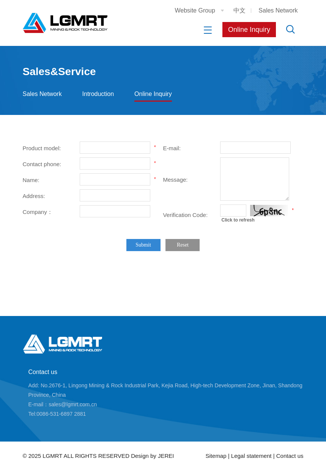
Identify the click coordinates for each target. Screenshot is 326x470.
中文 (239, 10)
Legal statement (252, 456)
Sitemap (216, 456)
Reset (183, 245)
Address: (34, 196)
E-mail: (172, 148)
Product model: (42, 148)
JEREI (166, 456)
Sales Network (278, 10)
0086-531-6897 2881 (61, 414)
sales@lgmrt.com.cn (73, 404)
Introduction (98, 94)
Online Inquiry (249, 29)
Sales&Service (59, 71)
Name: (31, 180)
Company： (38, 212)
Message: (175, 179)
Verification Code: (185, 215)
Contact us (42, 372)
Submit (143, 245)
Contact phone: (42, 164)
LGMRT (52, 456)
